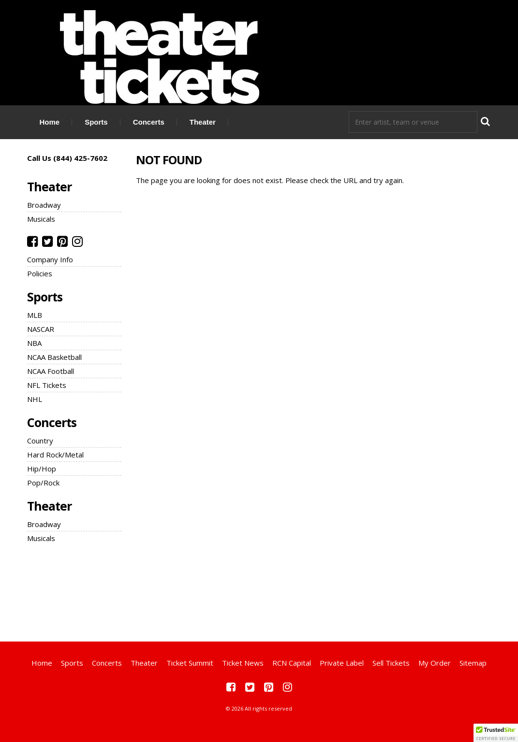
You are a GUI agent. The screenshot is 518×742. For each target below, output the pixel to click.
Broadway (44, 205)
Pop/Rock (43, 482)
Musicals (41, 219)
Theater (203, 122)
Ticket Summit (189, 663)
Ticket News (243, 663)
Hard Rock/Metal (55, 454)
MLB (34, 315)
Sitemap (473, 663)
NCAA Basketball (54, 357)
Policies (39, 273)
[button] (496, 733)
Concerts (148, 122)
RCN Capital (291, 663)
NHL (34, 399)
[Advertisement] (259, 591)
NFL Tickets (46, 385)
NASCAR (40, 329)
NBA (34, 343)
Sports (96, 122)
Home (50, 122)
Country (40, 440)
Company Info (50, 259)
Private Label (342, 663)
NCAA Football (50, 371)
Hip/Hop (41, 468)
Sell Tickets (391, 663)
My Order (434, 663)
